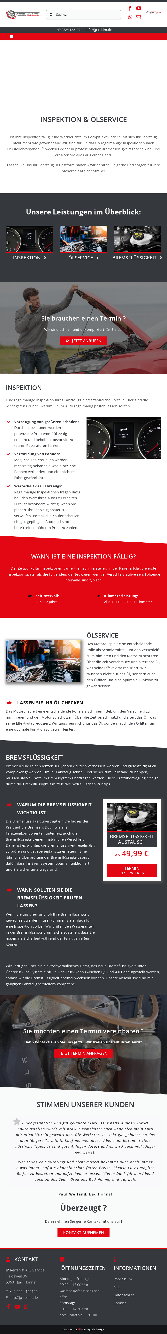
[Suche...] (83, 14)
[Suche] (51, 14)
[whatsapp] (130, 17)
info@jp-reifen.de (99, 30)
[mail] (138, 17)
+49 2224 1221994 (68, 30)
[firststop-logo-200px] (153, 12)
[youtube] (138, 8)
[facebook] (130, 8)
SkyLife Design (95, 1329)
